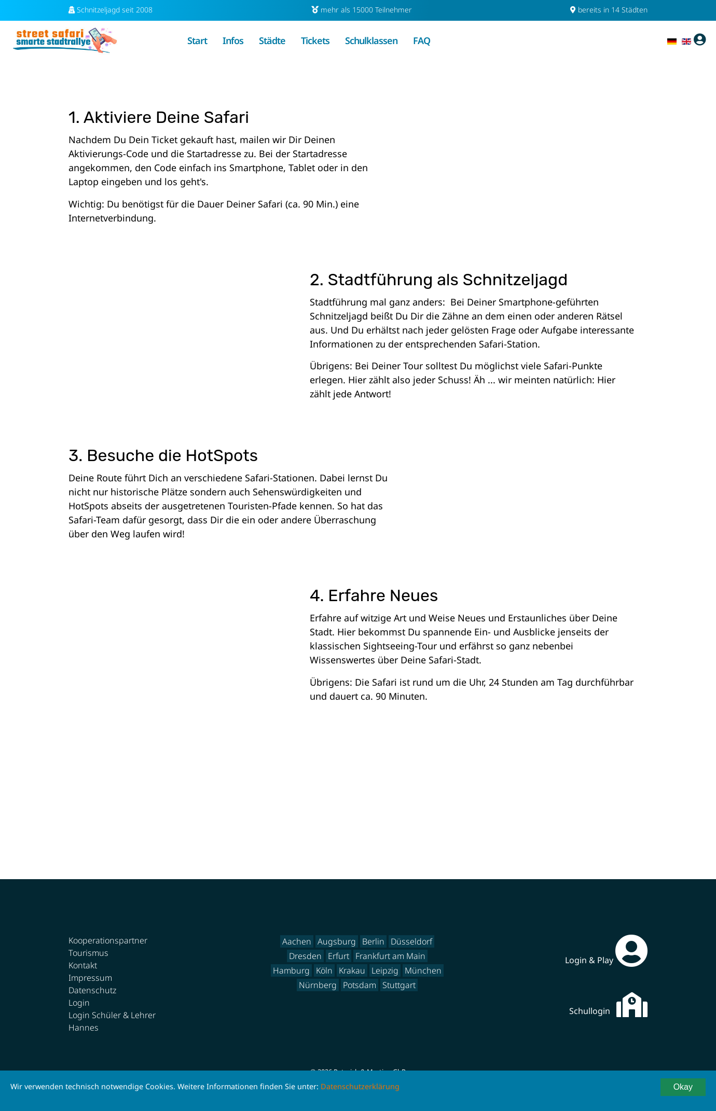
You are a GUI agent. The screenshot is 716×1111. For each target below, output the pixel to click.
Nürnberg (318, 985)
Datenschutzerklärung (360, 1086)
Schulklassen (371, 40)
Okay (683, 1086)
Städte (272, 40)
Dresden (305, 956)
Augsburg (337, 941)
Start (197, 40)
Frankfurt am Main (390, 956)
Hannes (83, 1027)
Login (79, 1002)
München (423, 970)
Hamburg (291, 970)
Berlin (373, 941)
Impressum (90, 977)
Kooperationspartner (107, 940)
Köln (324, 970)
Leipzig (384, 970)
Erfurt (338, 956)
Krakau (352, 970)
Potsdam (359, 985)
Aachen (296, 941)
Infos (233, 40)
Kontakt (82, 965)
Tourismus (88, 953)
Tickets (315, 40)
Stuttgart (399, 985)
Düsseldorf (411, 941)
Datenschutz (92, 990)
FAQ (421, 40)
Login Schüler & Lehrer (112, 1015)
